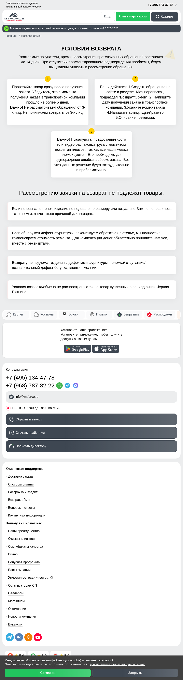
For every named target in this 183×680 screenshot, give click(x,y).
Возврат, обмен (19, 499)
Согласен (47, 673)
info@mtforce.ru (27, 396)
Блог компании (19, 570)
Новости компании (22, 616)
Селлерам (16, 593)
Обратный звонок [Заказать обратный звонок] (29, 419)
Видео (13, 554)
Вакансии (15, 624)
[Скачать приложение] (77, 349)
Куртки (18, 314)
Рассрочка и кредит (23, 492)
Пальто (101, 314)
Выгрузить (131, 314)
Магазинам (16, 601)
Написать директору (31, 446)
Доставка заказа (20, 476)
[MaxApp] (76, 385)
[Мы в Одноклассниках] (28, 637)
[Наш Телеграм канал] (10, 637)
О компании (17, 609)
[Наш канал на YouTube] (38, 637)
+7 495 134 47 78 (162, 5)
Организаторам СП (22, 585)
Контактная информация (26, 515)
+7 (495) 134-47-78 (30, 377)
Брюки (73, 314)
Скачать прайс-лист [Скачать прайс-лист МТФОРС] (30, 432)
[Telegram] (68, 385)
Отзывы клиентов (21, 538)
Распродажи (162, 314)
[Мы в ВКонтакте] (19, 637)
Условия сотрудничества (30, 577)
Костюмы (47, 314)
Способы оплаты (21, 484)
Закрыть (135, 673)
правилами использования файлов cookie (117, 664)
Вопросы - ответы (21, 507)
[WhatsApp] (60, 385)
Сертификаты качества (25, 546)
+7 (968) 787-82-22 (30, 385)
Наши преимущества (24, 531)
